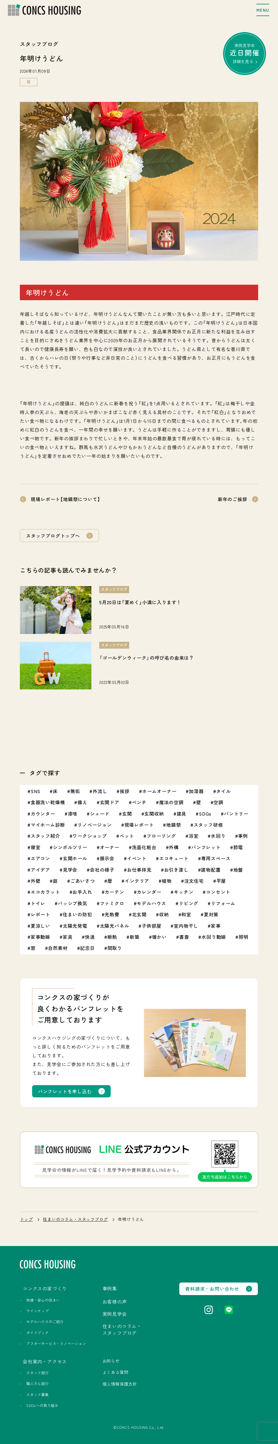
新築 (135, 937)
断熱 (112, 937)
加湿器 (196, 791)
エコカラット (45, 892)
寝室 (36, 847)
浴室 (194, 836)
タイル (223, 791)
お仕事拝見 (139, 869)
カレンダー (149, 892)
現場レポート (139, 824)
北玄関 (139, 914)
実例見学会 (245, 53)
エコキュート (174, 858)
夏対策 (211, 914)
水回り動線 (213, 937)
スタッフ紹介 (45, 836)
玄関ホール (75, 858)
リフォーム (223, 903)
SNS (35, 791)
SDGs (205, 813)
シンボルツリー (70, 847)
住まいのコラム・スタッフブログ (75, 1219)
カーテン (114, 892)
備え (82, 802)
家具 (68, 937)
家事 (216, 925)
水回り (218, 836)
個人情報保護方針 (119, 1384)
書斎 (184, 937)
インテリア (137, 880)
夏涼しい (40, 925)
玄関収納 (154, 813)
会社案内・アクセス (45, 1361)
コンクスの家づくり (45, 1288)
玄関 (127, 813)
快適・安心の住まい (43, 1300)
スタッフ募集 (37, 1394)
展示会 (107, 858)
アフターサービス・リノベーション (56, 1343)
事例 (243, 836)
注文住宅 (194, 880)
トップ (26, 1219)
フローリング (161, 836)
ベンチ (139, 802)
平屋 (221, 880)
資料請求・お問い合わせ (212, 1288)
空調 (218, 802)
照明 (244, 937)
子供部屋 (151, 925)
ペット (126, 836)
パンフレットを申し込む (65, 1091)
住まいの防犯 (77, 914)
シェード (100, 813)
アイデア (40, 869)
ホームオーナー (159, 791)
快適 (90, 937)
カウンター (43, 813)
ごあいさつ (82, 880)
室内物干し (186, 925)
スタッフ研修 (208, 824)
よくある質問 (115, 1372)
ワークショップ (89, 836)
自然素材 (57, 948)
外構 (174, 847)
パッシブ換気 (72, 903)
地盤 (238, 869)
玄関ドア (109, 802)
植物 (167, 880)
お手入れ (82, 892)
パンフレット (206, 847)
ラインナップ (37, 1310)
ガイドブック (37, 1332)
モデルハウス (151, 903)
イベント (137, 858)
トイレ (38, 903)
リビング (188, 903)
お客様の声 (114, 1301)
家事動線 (40, 937)
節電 (238, 847)
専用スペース (216, 858)
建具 (182, 813)
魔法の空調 (171, 802)
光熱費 (112, 914)
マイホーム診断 (48, 824)
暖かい (159, 937)
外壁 (36, 880)
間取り (114, 948)
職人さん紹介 (37, 1383)
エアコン (40, 858)
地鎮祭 (173, 824)
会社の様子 (102, 869)
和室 (186, 914)
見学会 (70, 869)
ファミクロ (112, 903)
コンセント (218, 892)
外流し (100, 791)
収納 (164, 914)
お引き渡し (176, 869)
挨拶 (125, 791)
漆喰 (73, 813)
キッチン (183, 892)
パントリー (236, 813)
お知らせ (111, 1361)
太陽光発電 (75, 925)
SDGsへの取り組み (42, 1405)
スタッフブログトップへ (53, 535)
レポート (40, 914)
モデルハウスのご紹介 (45, 1321)
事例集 (109, 1288)
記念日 (87, 948)
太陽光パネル (114, 925)
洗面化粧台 (144, 847)
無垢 (75, 791)
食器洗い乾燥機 (48, 802)
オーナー (109, 847)
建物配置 (210, 869)
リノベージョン (94, 824)
